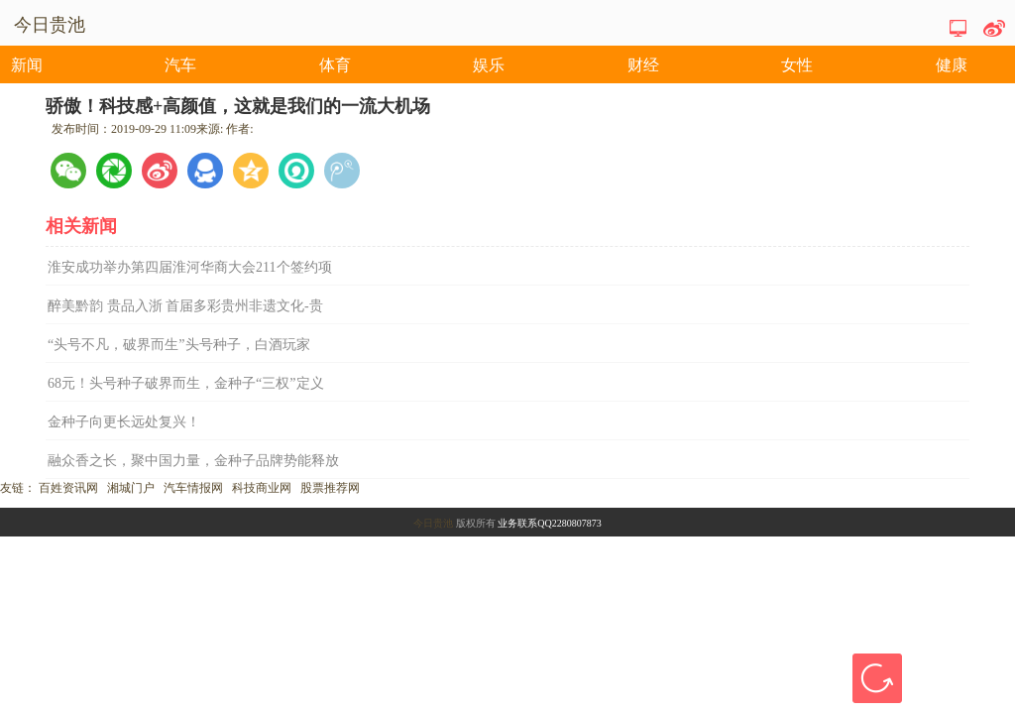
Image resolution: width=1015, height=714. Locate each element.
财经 (643, 65)
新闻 (27, 65)
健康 (951, 65)
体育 (335, 65)
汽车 (180, 65)
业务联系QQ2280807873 (549, 523)
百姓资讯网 (68, 488)
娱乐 (489, 65)
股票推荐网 (330, 488)
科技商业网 (261, 488)
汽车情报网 (193, 488)
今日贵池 (433, 523)
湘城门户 (131, 488)
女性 (797, 65)
